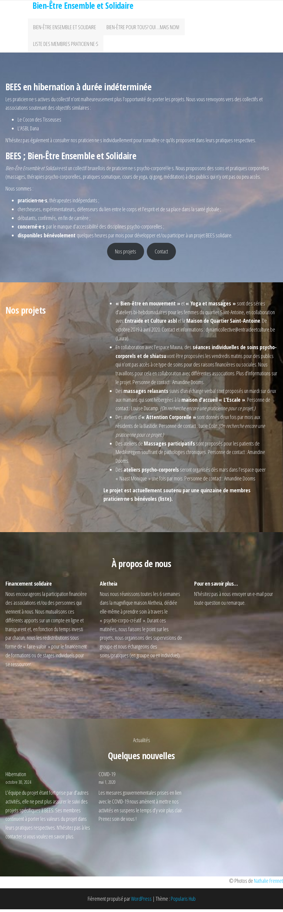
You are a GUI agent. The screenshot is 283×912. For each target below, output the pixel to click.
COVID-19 (107, 776)
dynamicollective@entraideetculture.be (240, 332)
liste (165, 501)
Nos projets (125, 254)
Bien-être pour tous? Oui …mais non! (141, 27)
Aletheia (155, 605)
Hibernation (15, 776)
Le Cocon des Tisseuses (39, 122)
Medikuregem (128, 455)
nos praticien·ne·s (86, 142)
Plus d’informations (253, 376)
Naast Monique (133, 481)
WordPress (141, 901)
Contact (161, 254)
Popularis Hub (183, 901)
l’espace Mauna (168, 349)
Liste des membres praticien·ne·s (65, 46)
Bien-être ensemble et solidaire (64, 27)
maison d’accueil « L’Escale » (213, 402)
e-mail (258, 597)
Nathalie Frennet (268, 883)
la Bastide (148, 428)
